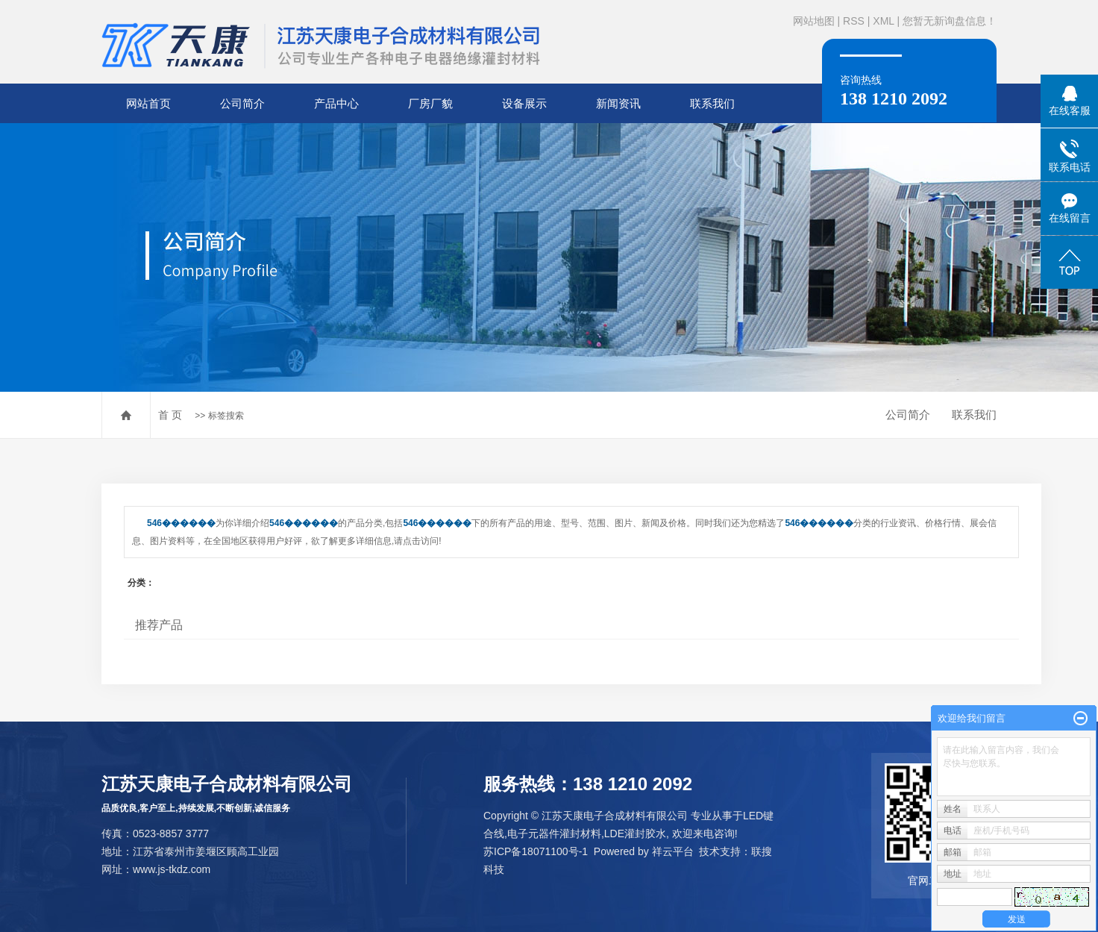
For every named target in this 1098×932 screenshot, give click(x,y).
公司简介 (242, 103)
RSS (854, 21)
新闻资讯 (618, 103)
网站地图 (814, 21)
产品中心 (336, 103)
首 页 (170, 415)
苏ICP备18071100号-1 (535, 851)
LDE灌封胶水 (635, 833)
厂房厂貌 (430, 103)
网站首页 (148, 103)
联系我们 (712, 103)
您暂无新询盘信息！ (950, 21)
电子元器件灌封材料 (554, 833)
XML (883, 21)
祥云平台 (673, 851)
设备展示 (524, 103)
